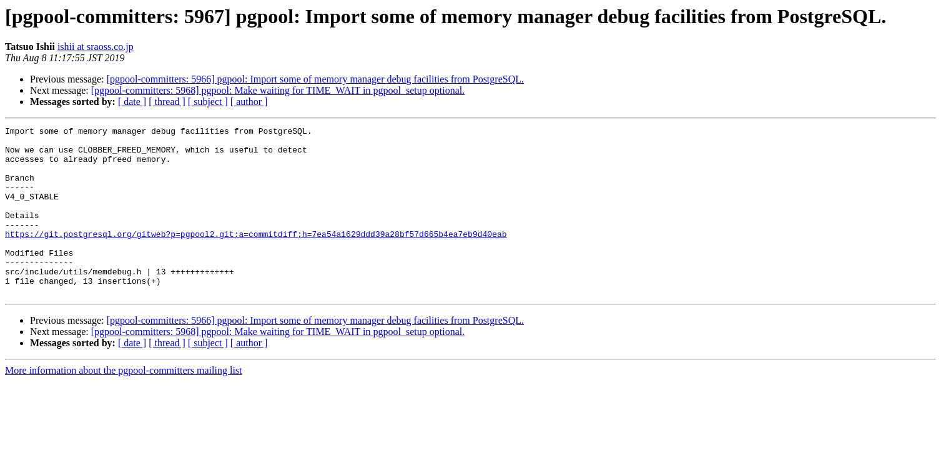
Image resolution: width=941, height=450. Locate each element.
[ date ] (132, 101)
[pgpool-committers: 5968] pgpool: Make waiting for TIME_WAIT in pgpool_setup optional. (278, 90)
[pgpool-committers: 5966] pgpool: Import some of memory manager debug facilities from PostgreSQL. (315, 79)
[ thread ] (167, 101)
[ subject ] (208, 101)
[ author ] (249, 101)
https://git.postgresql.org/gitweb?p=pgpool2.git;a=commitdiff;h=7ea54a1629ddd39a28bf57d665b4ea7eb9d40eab (255, 256)
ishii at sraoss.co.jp (95, 46)
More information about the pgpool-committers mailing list (123, 404)
